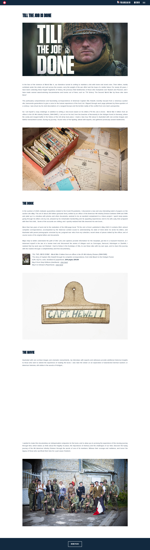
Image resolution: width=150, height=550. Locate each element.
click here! (64, 262)
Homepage (75, 544)
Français (124, 2)
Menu (137, 2)
